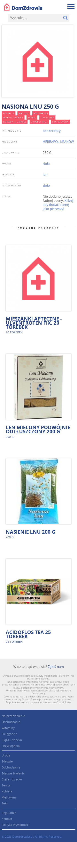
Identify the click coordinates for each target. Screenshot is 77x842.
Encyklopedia (11, 746)
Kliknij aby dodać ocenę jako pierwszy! (58, 204)
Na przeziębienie (13, 716)
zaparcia (8, 113)
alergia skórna (13, 117)
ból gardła (40, 113)
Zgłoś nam (56, 666)
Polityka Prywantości (15, 825)
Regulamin (9, 813)
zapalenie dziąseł (14, 121)
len (45, 174)
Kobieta (7, 791)
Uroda (6, 755)
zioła (46, 163)
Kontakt (7, 819)
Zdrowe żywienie (13, 773)
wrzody (24, 113)
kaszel (32, 117)
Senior (6, 785)
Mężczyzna (9, 797)
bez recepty (52, 130)
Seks (5, 803)
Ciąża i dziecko (12, 740)
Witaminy (8, 728)
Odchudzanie (11, 722)
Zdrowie (7, 761)
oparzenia (47, 117)
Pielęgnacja (9, 734)
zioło (46, 185)
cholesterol (39, 121)
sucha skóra (60, 121)
